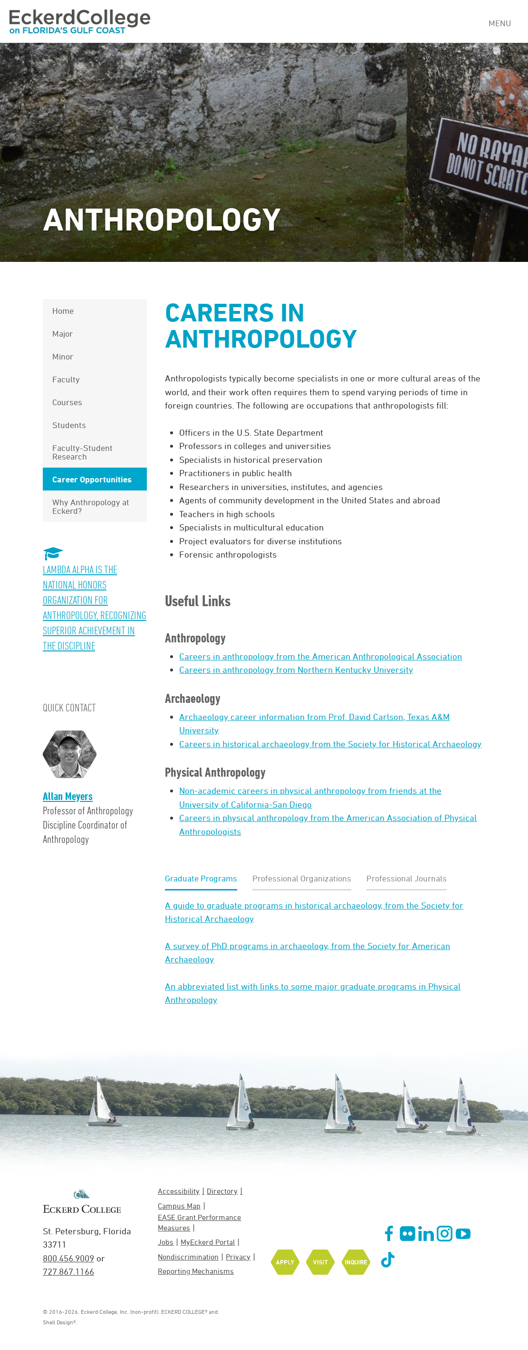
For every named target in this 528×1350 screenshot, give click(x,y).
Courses (67, 402)
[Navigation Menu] (503, 22)
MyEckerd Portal (208, 1242)
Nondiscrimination (188, 1256)
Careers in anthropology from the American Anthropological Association (320, 656)
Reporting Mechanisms (196, 1271)
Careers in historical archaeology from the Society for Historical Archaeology (330, 744)
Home (63, 310)
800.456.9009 (68, 1258)
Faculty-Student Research (82, 452)
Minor (62, 356)
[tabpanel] (323, 953)
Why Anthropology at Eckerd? (90, 506)
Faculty (66, 379)
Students (69, 425)
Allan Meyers (68, 796)
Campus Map (179, 1205)
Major (62, 333)
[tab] (201, 879)
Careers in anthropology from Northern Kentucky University (296, 669)
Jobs (165, 1242)
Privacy (238, 1256)
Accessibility (179, 1191)
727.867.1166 (68, 1271)
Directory (222, 1191)
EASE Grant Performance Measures (199, 1222)
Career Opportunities (92, 479)
